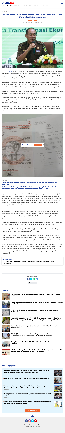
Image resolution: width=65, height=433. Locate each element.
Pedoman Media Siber (35, 424)
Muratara (35, 6)
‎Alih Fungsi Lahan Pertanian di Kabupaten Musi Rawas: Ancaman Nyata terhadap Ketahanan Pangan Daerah (27, 402)
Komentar (32, 283)
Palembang (44, 6)
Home (3, 6)
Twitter (33, 421)
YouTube (36, 421)
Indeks (9, 6)
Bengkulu (17, 6)
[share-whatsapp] (34, 279)
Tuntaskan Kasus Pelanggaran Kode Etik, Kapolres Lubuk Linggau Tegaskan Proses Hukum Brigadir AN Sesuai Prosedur (25, 387)
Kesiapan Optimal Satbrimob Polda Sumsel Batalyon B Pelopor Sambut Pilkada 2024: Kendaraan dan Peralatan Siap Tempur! (27, 371)
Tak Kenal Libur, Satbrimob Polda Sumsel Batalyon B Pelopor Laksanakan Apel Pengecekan (28, 262)
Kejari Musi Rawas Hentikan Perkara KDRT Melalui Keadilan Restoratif (26, 378)
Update (38, 145)
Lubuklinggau (26, 6)
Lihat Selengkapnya (32, 410)
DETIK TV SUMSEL (7, 71)
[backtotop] (32, 417)
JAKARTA (5, 269)
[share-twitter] (31, 279)
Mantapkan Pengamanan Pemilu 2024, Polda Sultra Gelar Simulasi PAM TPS (27, 394)
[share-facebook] (28, 279)
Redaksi (26, 424)
